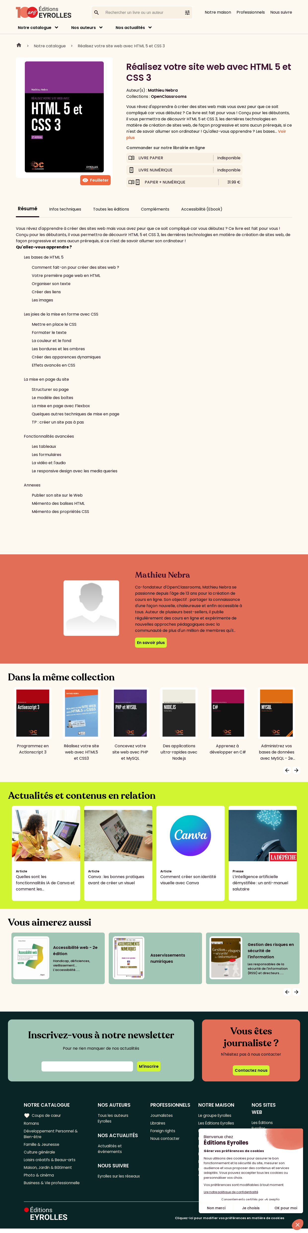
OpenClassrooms (169, 96)
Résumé (27, 208)
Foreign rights (163, 1132)
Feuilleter (95, 180)
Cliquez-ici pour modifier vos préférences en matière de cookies (229, 1222)
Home (19, 46)
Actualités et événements (111, 1150)
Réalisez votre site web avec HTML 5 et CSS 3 (121, 46)
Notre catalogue (34, 27)
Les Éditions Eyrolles (217, 1123)
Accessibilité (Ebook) (201, 209)
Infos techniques (65, 209)
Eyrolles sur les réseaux (113, 1181)
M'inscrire (149, 1066)
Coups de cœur (43, 1115)
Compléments (155, 209)
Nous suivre (281, 12)
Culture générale (40, 1154)
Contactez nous (251, 1070)
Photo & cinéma (39, 1179)
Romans (32, 1123)
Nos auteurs (83, 27)
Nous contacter (165, 1140)
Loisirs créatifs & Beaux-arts (51, 1162)
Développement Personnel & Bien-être (52, 1135)
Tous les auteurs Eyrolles (114, 1119)
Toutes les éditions (111, 209)
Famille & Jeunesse (42, 1146)
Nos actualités (130, 27)
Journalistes (162, 1115)
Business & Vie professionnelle (53, 1187)
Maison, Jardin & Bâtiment (49, 1171)
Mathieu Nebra (163, 90)
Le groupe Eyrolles (216, 1115)
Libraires (158, 1123)
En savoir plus (151, 642)
